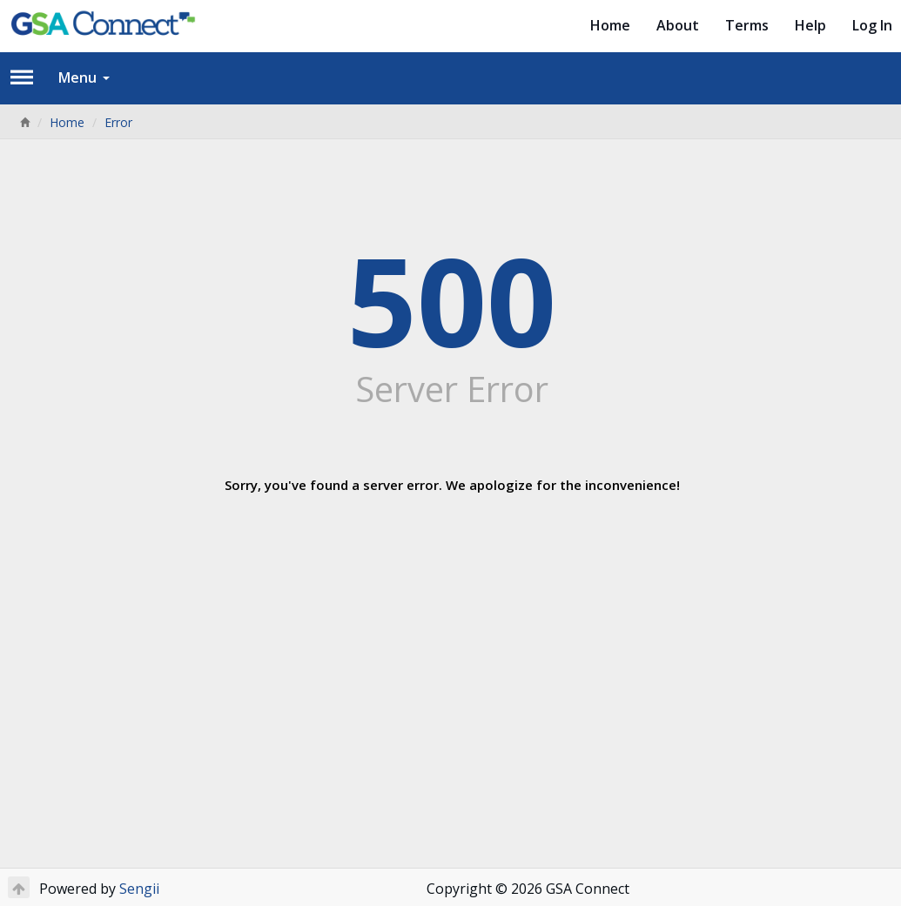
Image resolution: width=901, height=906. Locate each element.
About (677, 25)
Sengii (139, 888)
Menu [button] (84, 77)
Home (610, 25)
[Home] (24, 122)
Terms (747, 25)
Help (810, 25)
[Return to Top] (19, 887)
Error (118, 122)
